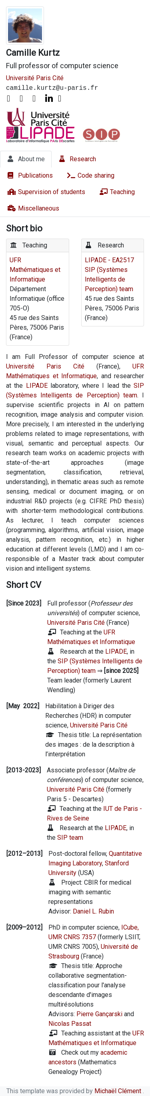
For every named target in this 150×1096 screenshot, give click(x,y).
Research (77, 159)
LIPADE (37, 385)
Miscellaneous (33, 208)
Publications (30, 175)
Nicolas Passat (69, 1023)
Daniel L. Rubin (93, 911)
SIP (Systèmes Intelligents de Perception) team (109, 279)
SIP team (70, 837)
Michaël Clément (118, 1091)
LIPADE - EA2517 (109, 260)
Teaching (117, 192)
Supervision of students (46, 192)
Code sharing (90, 175)
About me (26, 159)
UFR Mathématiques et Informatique (35, 269)
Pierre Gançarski (99, 1014)
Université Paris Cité (35, 78)
